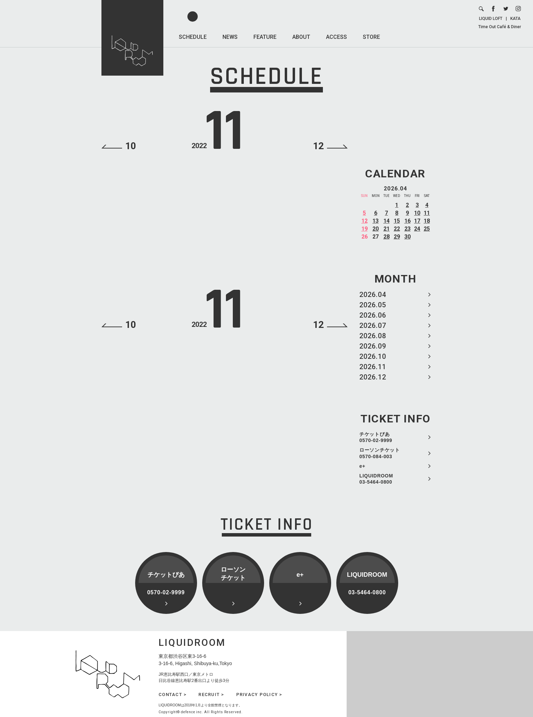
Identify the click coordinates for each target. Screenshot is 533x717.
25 (427, 228)
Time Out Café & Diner (499, 26)
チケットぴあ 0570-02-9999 (375, 437)
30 (407, 236)
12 (364, 221)
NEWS (230, 37)
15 (397, 221)
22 (397, 228)
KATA (515, 18)
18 (427, 221)
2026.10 (372, 356)
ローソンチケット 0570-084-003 (379, 453)
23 (407, 228)
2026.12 (372, 377)
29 (397, 236)
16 (407, 221)
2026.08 (372, 335)
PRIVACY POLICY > (259, 694)
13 (375, 221)
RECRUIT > (211, 694)
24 (417, 228)
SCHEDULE (193, 37)
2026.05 (372, 304)
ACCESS (336, 37)
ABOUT (301, 37)
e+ (362, 466)
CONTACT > (172, 694)
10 (417, 213)
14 (386, 221)
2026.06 (372, 315)
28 (386, 236)
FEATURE (264, 37)
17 (417, 221)
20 (375, 228)
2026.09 (372, 346)
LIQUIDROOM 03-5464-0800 (376, 479)
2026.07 (372, 325)
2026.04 (372, 294)
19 (364, 228)
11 (427, 213)
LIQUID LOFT (490, 18)
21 (386, 228)
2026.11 (372, 366)
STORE (371, 37)
